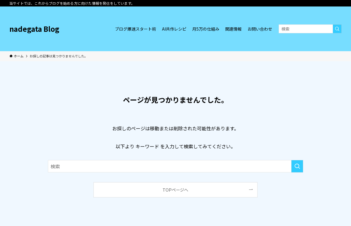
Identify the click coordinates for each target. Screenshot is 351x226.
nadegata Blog (34, 28)
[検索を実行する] (337, 28)
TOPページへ (175, 190)
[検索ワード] (310, 28)
